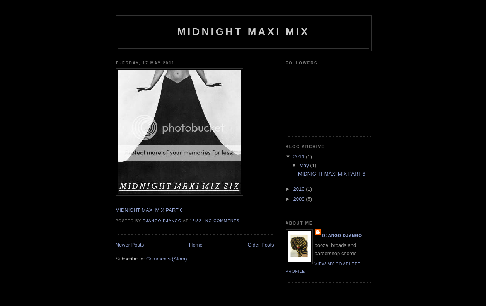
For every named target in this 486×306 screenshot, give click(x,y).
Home (196, 245)
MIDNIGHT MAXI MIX (243, 31)
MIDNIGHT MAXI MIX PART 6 (149, 210)
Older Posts (261, 245)
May (304, 165)
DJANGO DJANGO (162, 221)
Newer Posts (130, 245)
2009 (299, 199)
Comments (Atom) (166, 259)
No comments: (223, 221)
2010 (299, 189)
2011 (299, 156)
